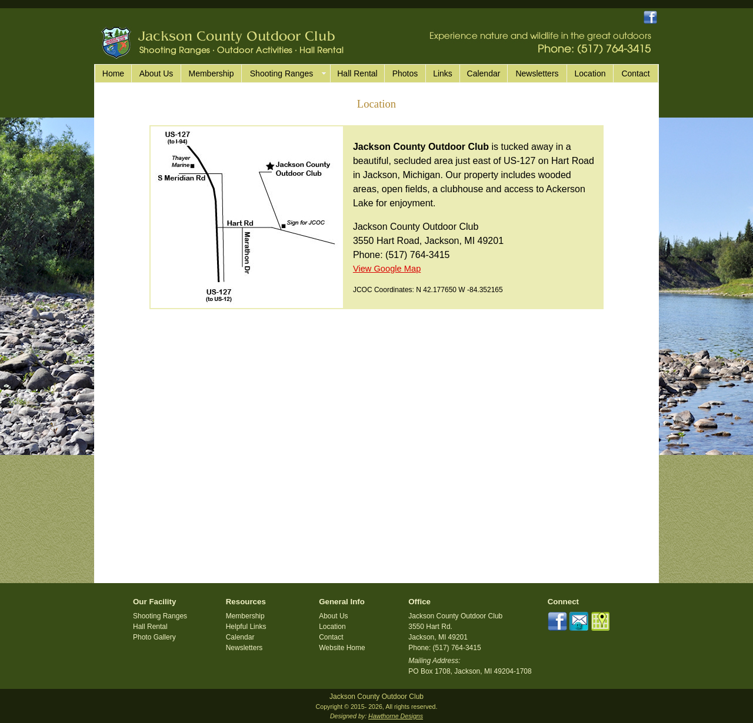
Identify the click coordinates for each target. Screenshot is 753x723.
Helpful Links (246, 626)
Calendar (484, 73)
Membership (211, 73)
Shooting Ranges (160, 616)
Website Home (342, 648)
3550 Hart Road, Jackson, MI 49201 (428, 241)
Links (442, 73)
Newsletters (536, 73)
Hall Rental (357, 73)
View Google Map (387, 268)
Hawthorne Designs (395, 715)
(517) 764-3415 (417, 255)
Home (113, 73)
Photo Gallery (154, 637)
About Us (156, 73)
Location (590, 73)
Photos (405, 73)
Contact (635, 73)
